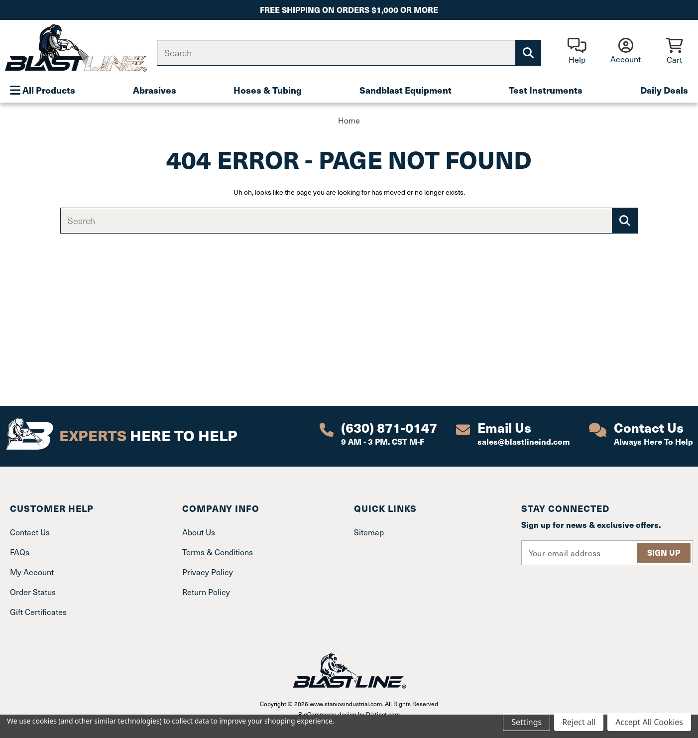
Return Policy (206, 592)
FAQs (19, 552)
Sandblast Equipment (405, 90)
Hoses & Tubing (267, 90)
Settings (526, 722)
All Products (42, 90)
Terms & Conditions (217, 552)
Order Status (33, 592)
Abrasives (154, 90)
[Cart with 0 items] (674, 51)
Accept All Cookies (649, 722)
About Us (198, 532)
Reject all (578, 722)
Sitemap (369, 532)
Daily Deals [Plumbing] (664, 90)
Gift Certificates (38, 611)
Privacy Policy (207, 572)
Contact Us (30, 532)
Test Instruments (545, 90)
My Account (32, 572)
